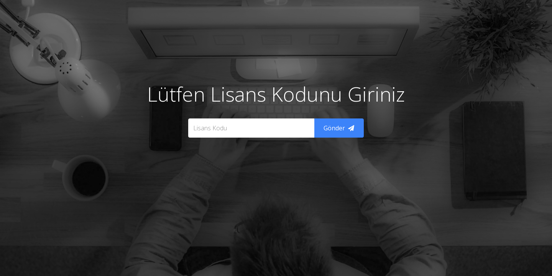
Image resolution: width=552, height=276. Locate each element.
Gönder (339, 128)
